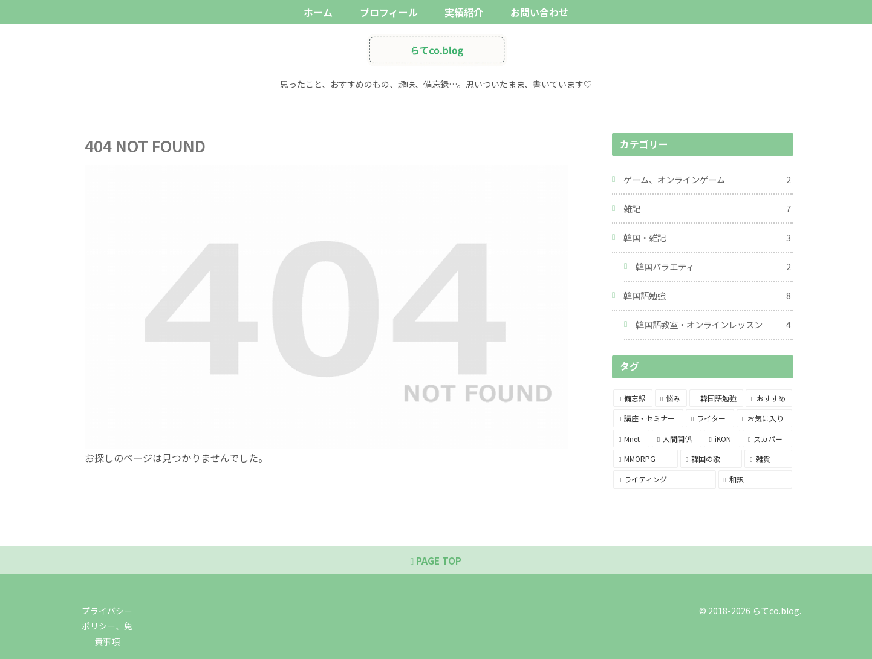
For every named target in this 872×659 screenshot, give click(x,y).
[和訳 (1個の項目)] (755, 479)
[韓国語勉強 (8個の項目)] (716, 398)
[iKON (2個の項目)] (722, 439)
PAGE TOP (436, 560)
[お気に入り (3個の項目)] (764, 418)
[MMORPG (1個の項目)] (645, 459)
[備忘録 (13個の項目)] (632, 398)
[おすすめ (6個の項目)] (769, 398)
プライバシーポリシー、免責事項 (107, 626)
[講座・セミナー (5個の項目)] (648, 418)
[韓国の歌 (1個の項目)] (711, 459)
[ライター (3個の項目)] (710, 418)
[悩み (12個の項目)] (671, 398)
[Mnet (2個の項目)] (631, 439)
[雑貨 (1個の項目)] (768, 459)
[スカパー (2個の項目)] (767, 439)
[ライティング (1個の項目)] (664, 479)
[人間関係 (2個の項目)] (676, 439)
